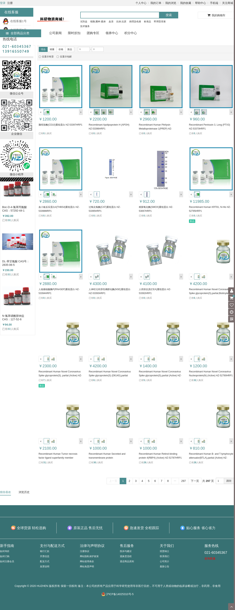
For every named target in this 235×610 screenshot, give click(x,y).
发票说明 (44, 566)
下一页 (195, 480)
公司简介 (164, 561)
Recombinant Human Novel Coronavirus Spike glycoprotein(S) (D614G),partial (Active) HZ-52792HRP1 (110, 375)
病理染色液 (135, 21)
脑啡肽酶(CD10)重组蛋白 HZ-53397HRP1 (60, 124)
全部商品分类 (17, 33)
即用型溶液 (160, 21)
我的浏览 (170, 3)
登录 (2, 3)
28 (195, 462)
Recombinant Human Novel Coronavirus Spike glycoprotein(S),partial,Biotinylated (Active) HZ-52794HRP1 (210, 293)
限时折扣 (74, 33)
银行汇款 (44, 551)
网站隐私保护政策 (89, 556)
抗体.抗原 (121, 21)
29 (145, 462)
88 (9, 220)
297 (183, 480)
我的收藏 (185, 3)
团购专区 (93, 33)
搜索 (169, 15)
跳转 (228, 480)
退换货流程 (126, 556)
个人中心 (141, 3)
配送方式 (44, 561)
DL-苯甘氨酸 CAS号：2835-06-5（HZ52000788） (15, 263)
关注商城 (227, 3)
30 (94, 462)
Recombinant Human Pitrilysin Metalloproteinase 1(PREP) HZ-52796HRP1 (155, 128)
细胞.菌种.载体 (98, 21)
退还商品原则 (127, 561)
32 (195, 380)
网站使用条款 (87, 561)
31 (44, 462)
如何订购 (4, 556)
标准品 (147, 21)
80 (9, 274)
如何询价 (4, 551)
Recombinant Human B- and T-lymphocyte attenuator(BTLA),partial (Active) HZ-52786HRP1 (211, 458)
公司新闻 (55, 33)
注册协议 (84, 551)
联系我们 (164, 556)
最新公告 (164, 566)
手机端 (214, 3)
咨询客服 (209, 558)
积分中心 (130, 33)
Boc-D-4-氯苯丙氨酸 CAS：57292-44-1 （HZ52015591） (14, 208)
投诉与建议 (126, 551)
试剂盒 (83, 21)
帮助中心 (200, 3)
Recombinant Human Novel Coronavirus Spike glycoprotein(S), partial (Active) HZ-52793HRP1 (60, 375)
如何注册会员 (7, 561)
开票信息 (44, 556)
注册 (10, 3)
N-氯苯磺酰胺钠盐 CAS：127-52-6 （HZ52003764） (13, 317)
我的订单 (155, 3)
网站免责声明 (87, 566)
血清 (111, 21)
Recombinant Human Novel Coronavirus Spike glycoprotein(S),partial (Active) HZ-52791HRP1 (160, 375)
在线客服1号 (15, 21)
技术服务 (85, 26)
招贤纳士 (164, 551)
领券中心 (112, 33)
